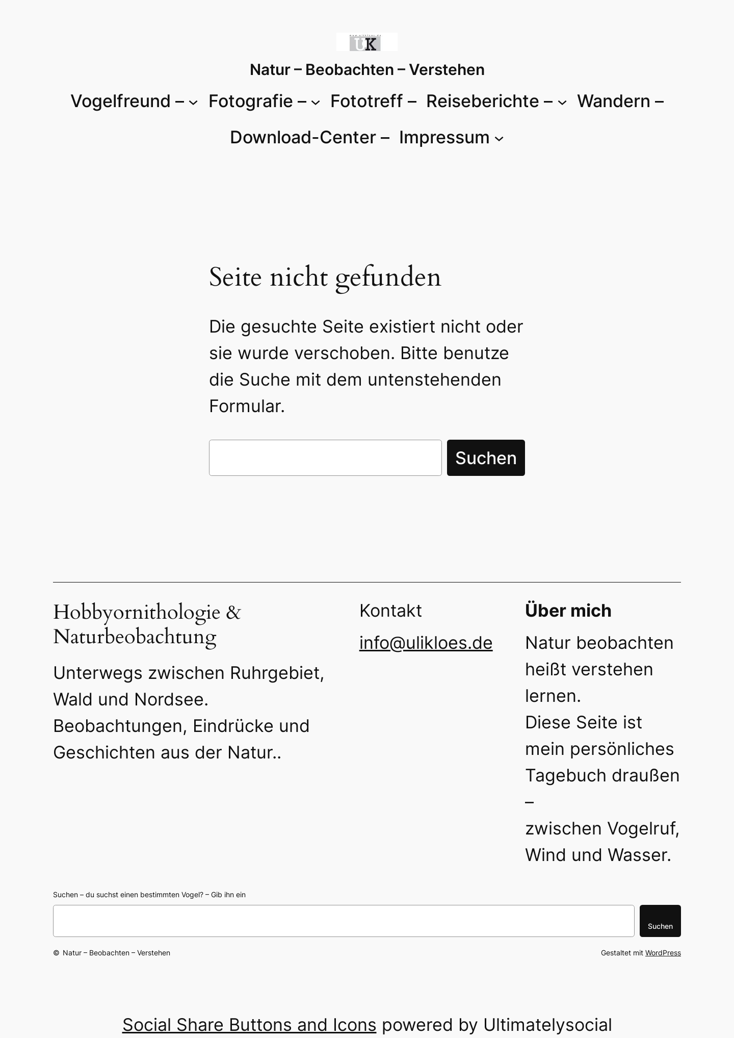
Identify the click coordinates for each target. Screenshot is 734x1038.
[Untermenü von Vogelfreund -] (193, 101)
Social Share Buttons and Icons (249, 1024)
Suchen (486, 457)
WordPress (663, 952)
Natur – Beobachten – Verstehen (367, 69)
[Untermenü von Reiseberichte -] (562, 101)
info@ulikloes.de (426, 642)
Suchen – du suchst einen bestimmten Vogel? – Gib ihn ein (149, 894)
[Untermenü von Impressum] (499, 137)
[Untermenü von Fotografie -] (315, 101)
